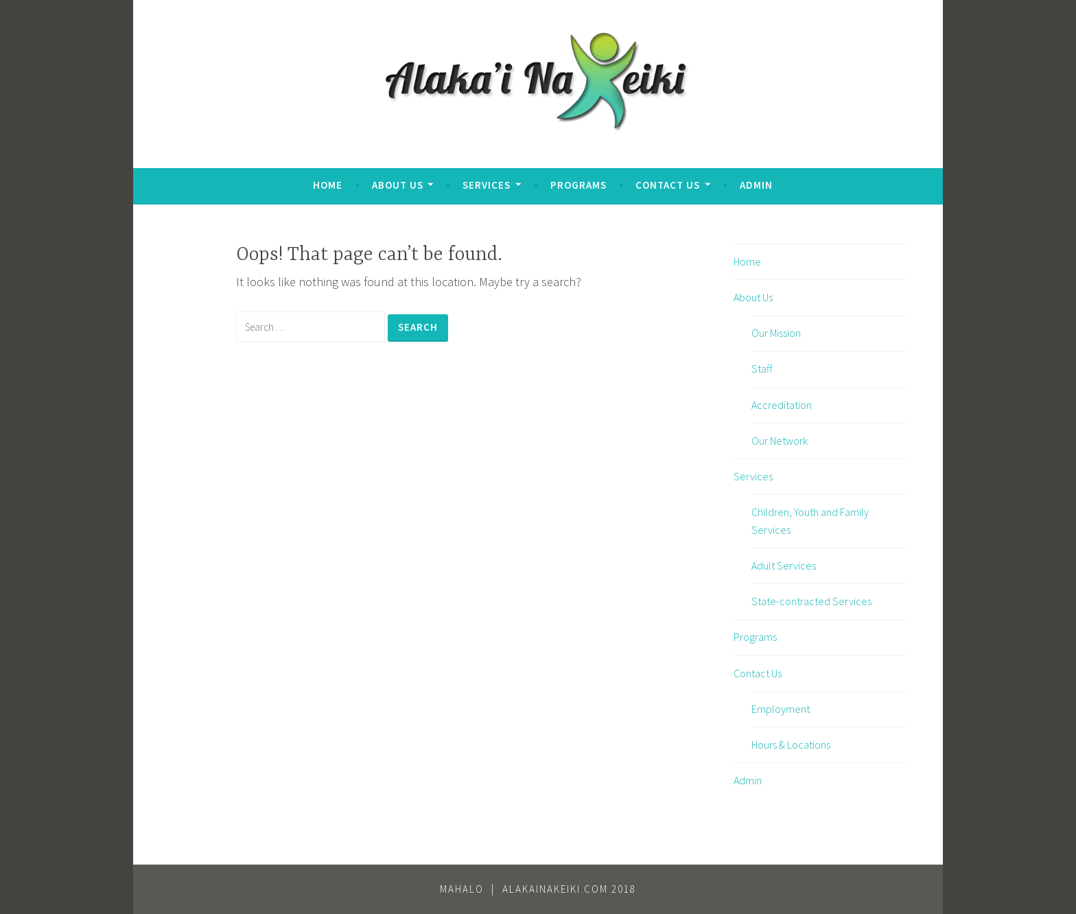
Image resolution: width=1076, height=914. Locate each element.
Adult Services (783, 565)
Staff (761, 368)
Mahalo (462, 888)
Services (487, 184)
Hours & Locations (790, 744)
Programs (578, 184)
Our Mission (776, 333)
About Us (397, 184)
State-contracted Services (811, 601)
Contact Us (667, 184)
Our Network (779, 440)
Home (327, 184)
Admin (756, 184)
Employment (780, 709)
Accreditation (781, 405)
